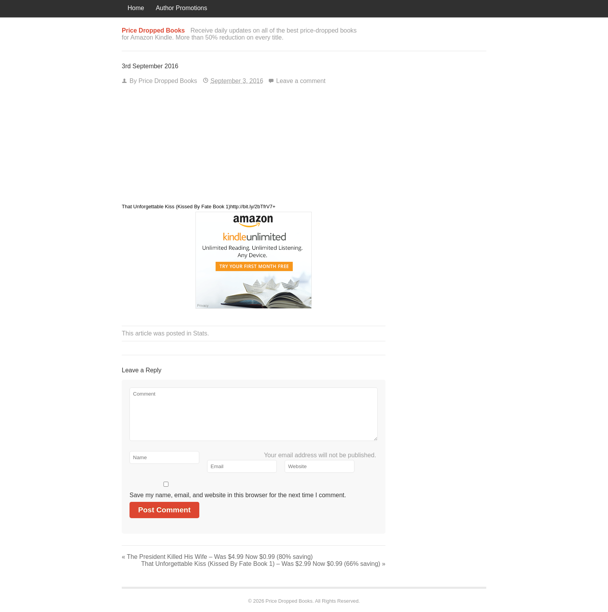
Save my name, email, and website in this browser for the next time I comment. (238, 495)
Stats (200, 333)
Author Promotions (181, 8)
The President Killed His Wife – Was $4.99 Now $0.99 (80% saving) (217, 556)
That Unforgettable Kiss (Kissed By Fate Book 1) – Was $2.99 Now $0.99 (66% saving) (263, 563)
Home (136, 8)
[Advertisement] (253, 146)
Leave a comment (300, 81)
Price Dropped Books (167, 81)
